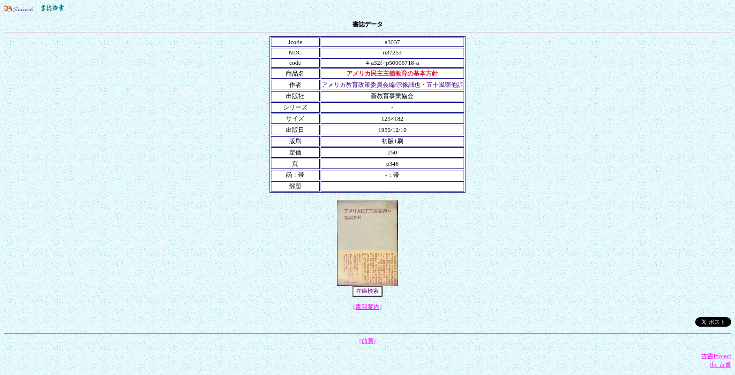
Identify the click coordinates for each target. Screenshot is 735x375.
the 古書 (720, 364)
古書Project (716, 356)
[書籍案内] (367, 306)
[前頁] (368, 340)
